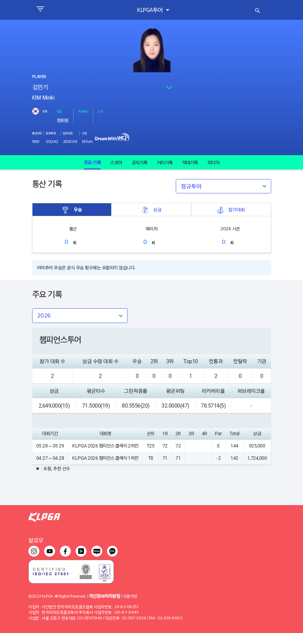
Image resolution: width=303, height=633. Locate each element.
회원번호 (51, 133)
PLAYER (39, 76)
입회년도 (68, 133)
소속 (100, 111)
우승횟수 (83, 111)
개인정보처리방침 (104, 596)
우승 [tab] (72, 210)
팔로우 (35, 540)
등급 (59, 111)
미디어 (214, 162)
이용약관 (130, 596)
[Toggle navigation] (40, 10)
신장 (84, 133)
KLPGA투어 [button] (150, 9)
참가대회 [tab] (231, 210)
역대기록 (190, 162)
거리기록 (165, 162)
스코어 (116, 162)
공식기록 (139, 162)
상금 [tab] (151, 210)
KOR (44, 111)
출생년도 (37, 133)
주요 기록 (92, 162)
